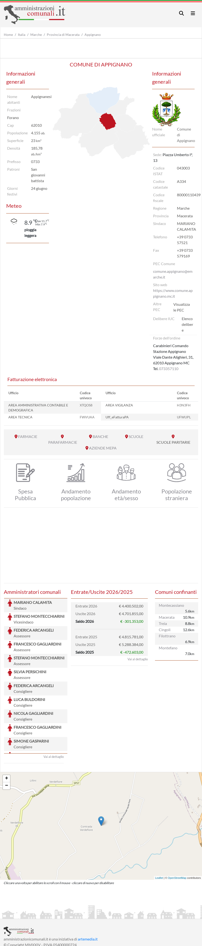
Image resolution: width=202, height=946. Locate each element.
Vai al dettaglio (53, 721)
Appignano (93, 35)
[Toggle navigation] (181, 13)
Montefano (168, 647)
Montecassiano (171, 605)
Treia (163, 623)
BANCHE (100, 436)
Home (8, 35)
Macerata (167, 617)
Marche (36, 35)
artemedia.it (88, 903)
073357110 (168, 368)
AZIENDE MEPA (103, 448)
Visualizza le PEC (181, 307)
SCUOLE (136, 436)
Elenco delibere (187, 324)
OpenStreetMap (177, 842)
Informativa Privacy (62, 914)
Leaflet (159, 842)
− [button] (6, 750)
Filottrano (167, 636)
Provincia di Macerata (63, 35)
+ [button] (6, 742)
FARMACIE (27, 436)
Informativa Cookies (97, 914)
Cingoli (164, 629)
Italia (21, 35)
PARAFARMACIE (62, 442)
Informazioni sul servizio (23, 914)
